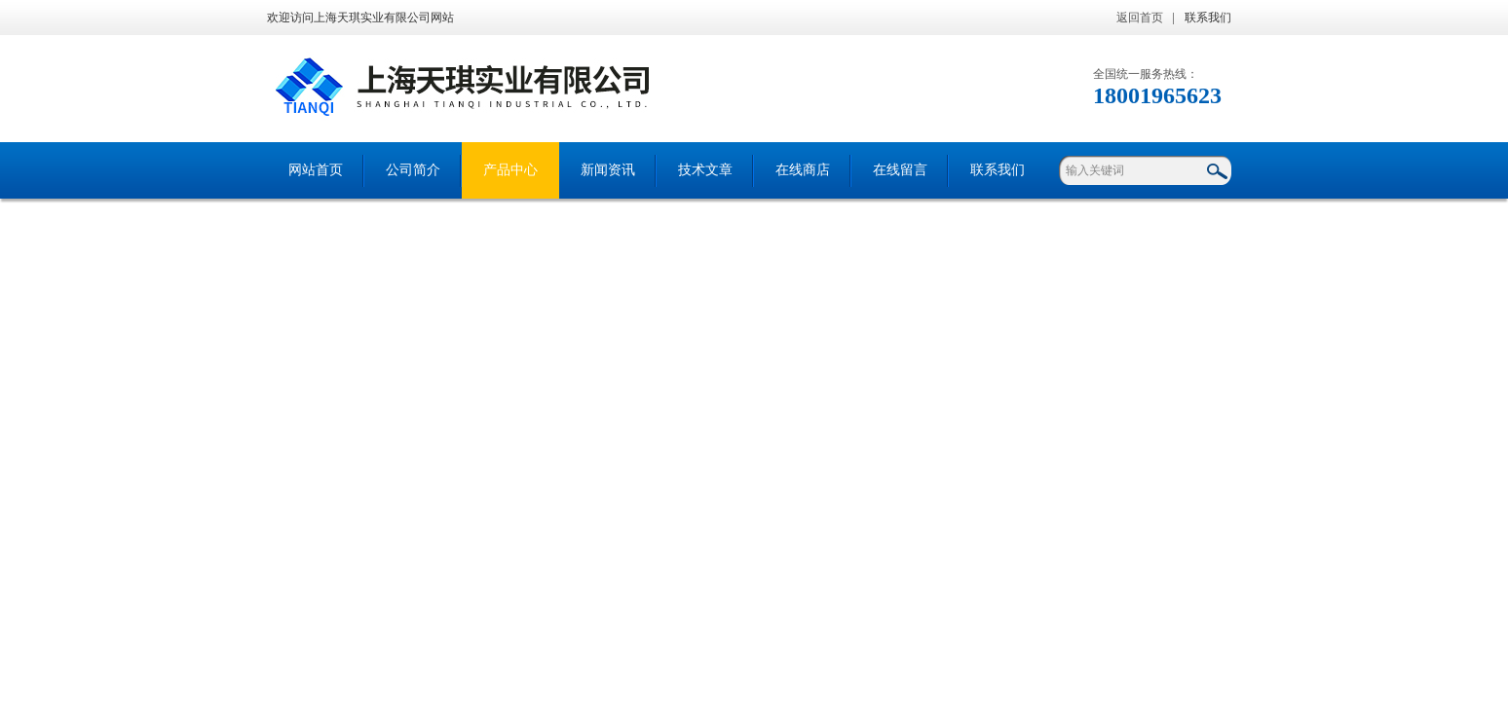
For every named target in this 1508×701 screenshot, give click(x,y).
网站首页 (315, 170)
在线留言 (900, 170)
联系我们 (1208, 17)
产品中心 (510, 170)
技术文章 (705, 170)
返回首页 (1139, 17)
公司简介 (413, 170)
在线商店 (802, 170)
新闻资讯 (608, 170)
